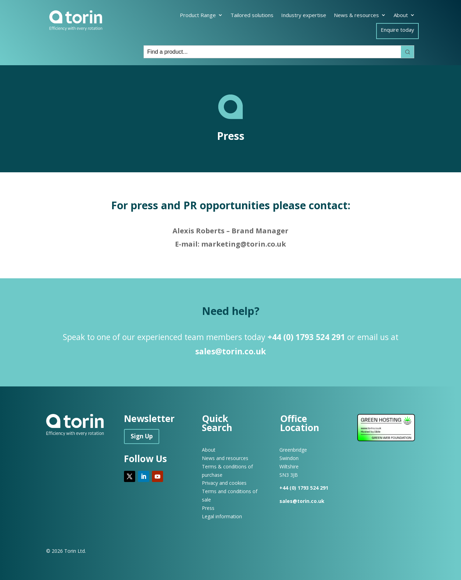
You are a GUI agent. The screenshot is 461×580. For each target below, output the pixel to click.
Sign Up (142, 436)
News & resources (356, 15)
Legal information (222, 516)
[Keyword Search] (272, 52)
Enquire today (397, 30)
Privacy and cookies (224, 483)
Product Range (198, 15)
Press (208, 508)
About (401, 15)
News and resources (225, 458)
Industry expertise (303, 15)
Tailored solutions (251, 15)
